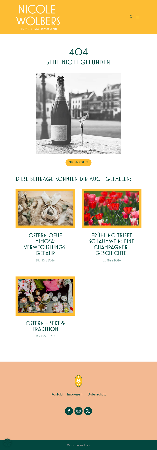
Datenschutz (97, 394)
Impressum (75, 394)
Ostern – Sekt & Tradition (45, 326)
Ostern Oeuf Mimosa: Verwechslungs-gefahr (45, 244)
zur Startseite (78, 162)
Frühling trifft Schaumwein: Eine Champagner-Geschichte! (111, 244)
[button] (7, 442)
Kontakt (57, 394)
